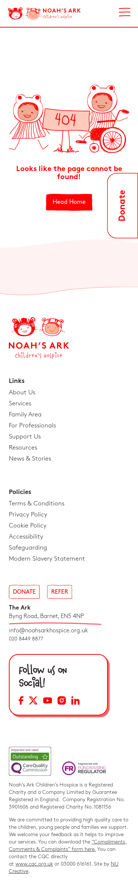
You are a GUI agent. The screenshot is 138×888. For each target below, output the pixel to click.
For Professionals (32, 426)
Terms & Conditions (36, 504)
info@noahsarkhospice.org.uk (48, 630)
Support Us (25, 437)
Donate (24, 592)
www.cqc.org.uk (34, 864)
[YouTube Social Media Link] (47, 701)
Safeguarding (28, 548)
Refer (59, 592)
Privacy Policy (28, 515)
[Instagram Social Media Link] (61, 701)
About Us (22, 392)
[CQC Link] (30, 761)
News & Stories (30, 459)
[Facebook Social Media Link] (21, 701)
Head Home (69, 202)
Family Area (25, 415)
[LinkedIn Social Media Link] (75, 701)
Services (20, 403)
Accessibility (26, 537)
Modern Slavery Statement (47, 559)
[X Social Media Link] (33, 701)
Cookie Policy (27, 526)
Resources (23, 448)
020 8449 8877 (26, 638)
